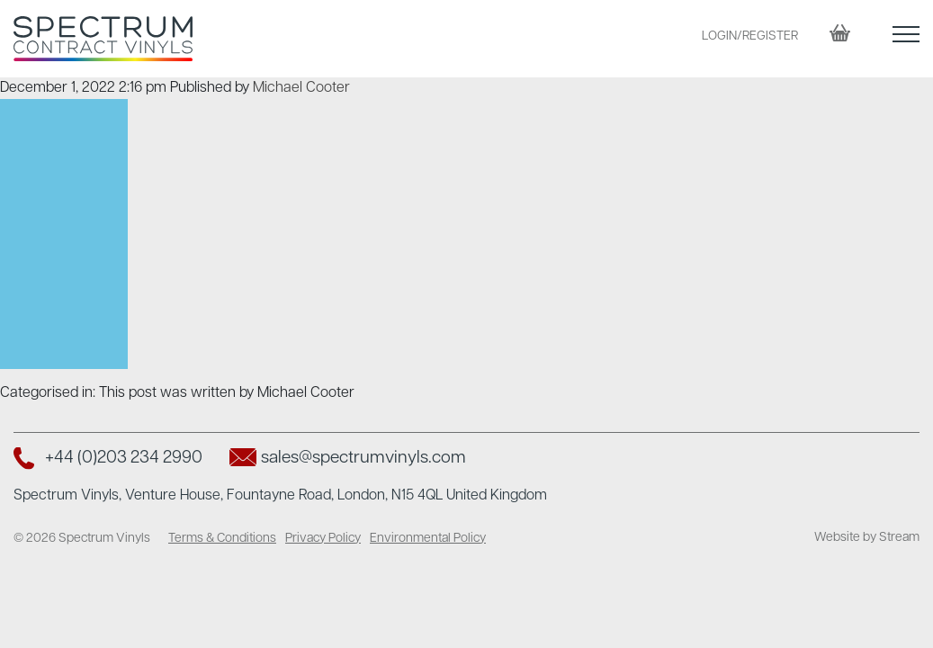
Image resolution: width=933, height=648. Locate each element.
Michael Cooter (301, 88)
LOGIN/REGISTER (750, 36)
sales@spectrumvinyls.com (363, 458)
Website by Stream (867, 537)
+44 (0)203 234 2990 (123, 458)
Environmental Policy (428, 538)
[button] (906, 38)
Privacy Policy (323, 538)
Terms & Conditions (222, 538)
